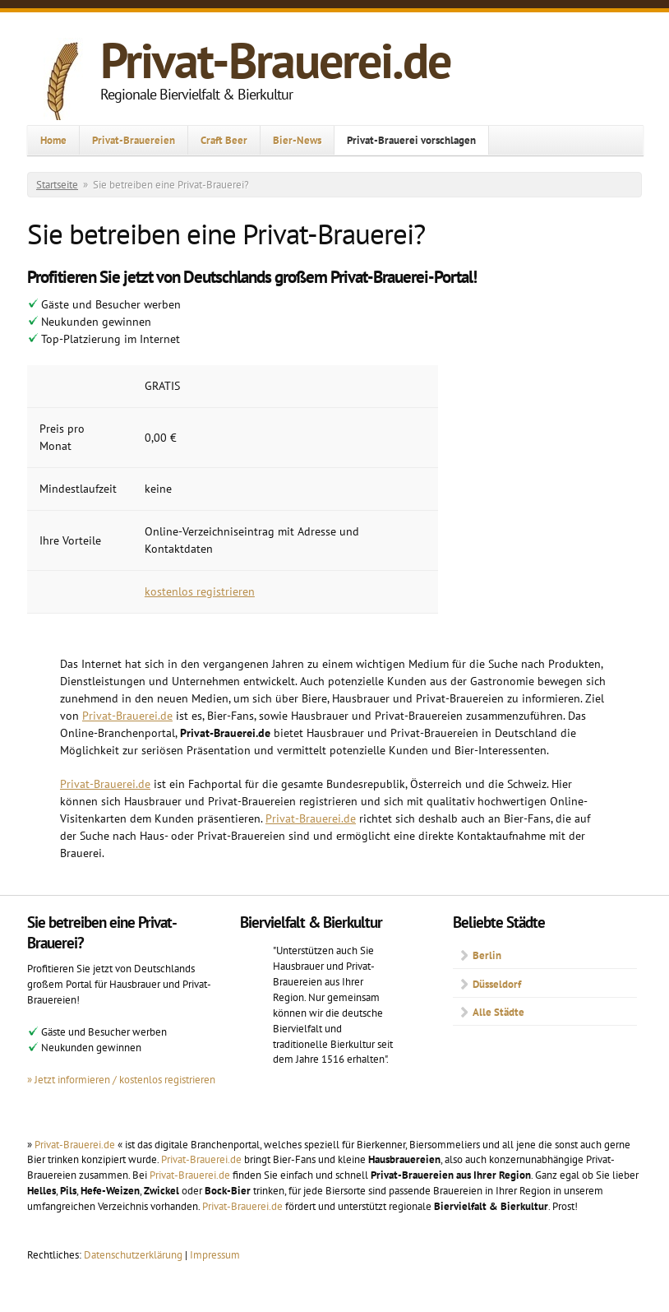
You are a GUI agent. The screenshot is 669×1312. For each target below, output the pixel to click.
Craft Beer (224, 139)
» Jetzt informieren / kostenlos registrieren (121, 1079)
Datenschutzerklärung (134, 1254)
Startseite (57, 185)
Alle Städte (498, 1011)
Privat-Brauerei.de (275, 60)
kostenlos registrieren (200, 591)
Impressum (215, 1254)
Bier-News (297, 139)
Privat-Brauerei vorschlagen (411, 139)
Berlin (487, 955)
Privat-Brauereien (133, 139)
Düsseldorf (497, 983)
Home (53, 139)
